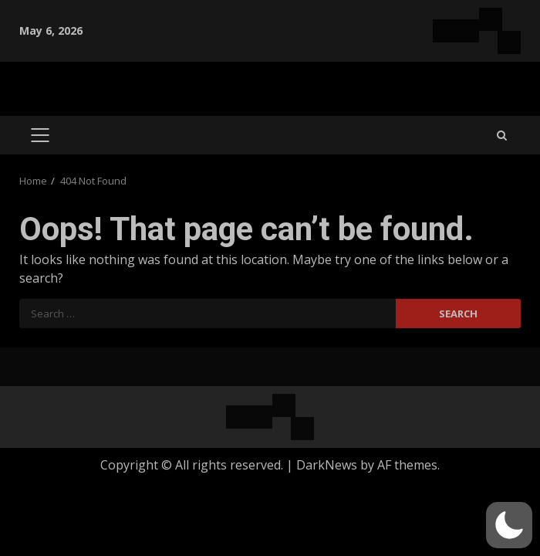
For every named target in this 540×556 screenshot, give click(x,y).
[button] (509, 525)
